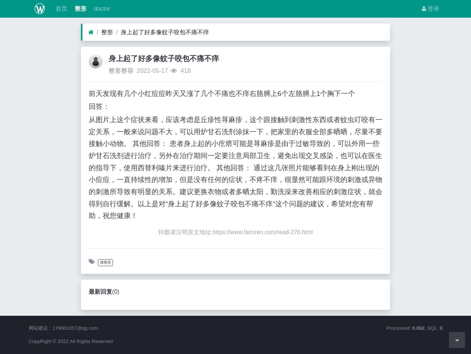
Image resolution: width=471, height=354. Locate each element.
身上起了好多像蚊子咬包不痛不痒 (165, 32)
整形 (79, 9)
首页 (60, 9)
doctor (101, 9)
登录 (430, 9)
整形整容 (121, 70)
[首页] (91, 32)
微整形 (105, 262)
